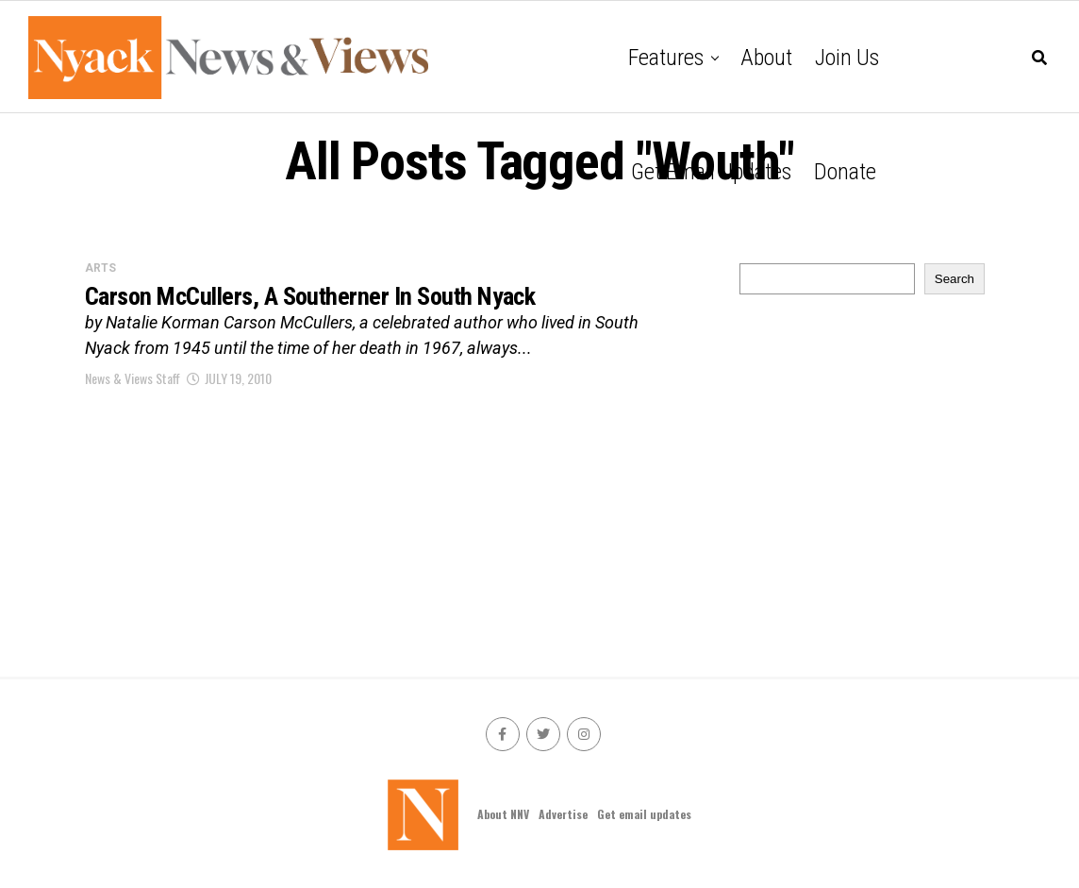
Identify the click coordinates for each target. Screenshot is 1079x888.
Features (666, 57)
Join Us (847, 57)
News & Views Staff (132, 380)
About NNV (503, 814)
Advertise (563, 814)
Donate (845, 172)
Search (954, 279)
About (766, 57)
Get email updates (711, 172)
